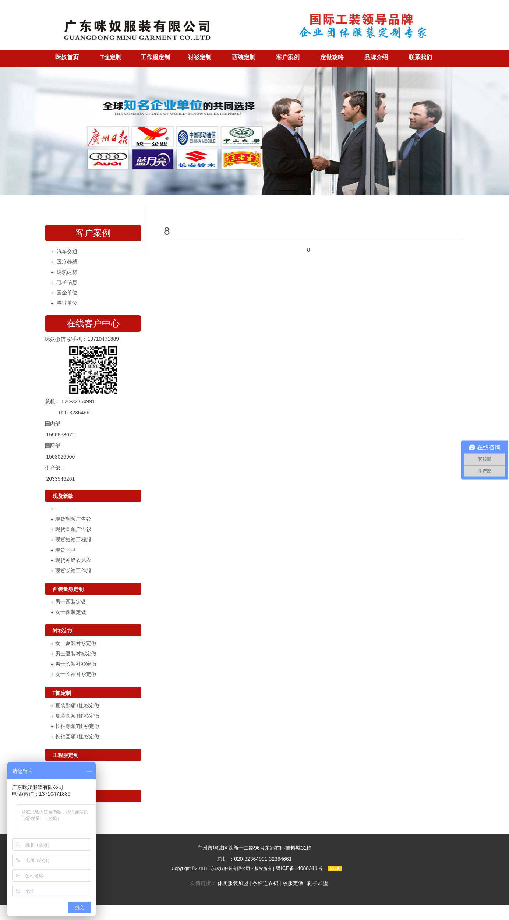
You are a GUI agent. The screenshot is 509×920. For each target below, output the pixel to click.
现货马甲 (65, 550)
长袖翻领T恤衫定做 (77, 726)
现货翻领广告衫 (73, 519)
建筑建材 (67, 272)
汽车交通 (67, 251)
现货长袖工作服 (73, 570)
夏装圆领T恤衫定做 (77, 716)
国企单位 (67, 293)
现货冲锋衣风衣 (73, 560)
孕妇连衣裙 (265, 883)
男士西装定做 (70, 602)
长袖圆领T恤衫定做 (77, 736)
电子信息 (67, 282)
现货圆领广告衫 (73, 529)
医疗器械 (67, 262)
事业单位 (67, 303)
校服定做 (293, 883)
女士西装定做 (70, 612)
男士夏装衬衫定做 (75, 654)
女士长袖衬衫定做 (75, 674)
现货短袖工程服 (73, 539)
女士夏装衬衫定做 (75, 643)
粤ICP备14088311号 (299, 868)
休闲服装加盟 (233, 883)
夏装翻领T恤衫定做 (77, 705)
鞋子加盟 (317, 883)
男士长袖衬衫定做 (75, 664)
